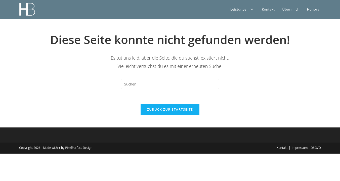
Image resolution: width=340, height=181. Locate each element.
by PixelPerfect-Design (76, 148)
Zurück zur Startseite (170, 109)
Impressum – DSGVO (306, 148)
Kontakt (282, 148)
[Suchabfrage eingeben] (170, 84)
